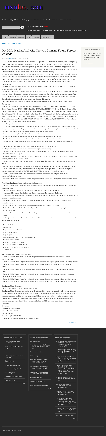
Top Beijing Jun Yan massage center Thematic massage (39, 367)
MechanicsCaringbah (36, 352)
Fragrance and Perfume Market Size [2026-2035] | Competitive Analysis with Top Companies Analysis (66, 359)
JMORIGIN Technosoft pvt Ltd (13, 376)
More (23, 383)
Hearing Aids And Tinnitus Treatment (12, 341)
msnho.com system (15, 430)
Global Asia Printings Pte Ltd (13, 369)
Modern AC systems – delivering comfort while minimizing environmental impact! (39, 361)
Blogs (28, 37)
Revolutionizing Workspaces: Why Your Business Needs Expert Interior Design (66, 351)
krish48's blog (16, 44)
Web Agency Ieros (10, 373)
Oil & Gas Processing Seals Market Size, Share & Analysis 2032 (65, 378)
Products (21, 37)
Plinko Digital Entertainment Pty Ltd (14, 347)
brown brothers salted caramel (39, 385)
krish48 (11, 58)
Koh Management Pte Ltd (12, 365)
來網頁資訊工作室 (10, 380)
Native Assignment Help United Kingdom (14, 356)
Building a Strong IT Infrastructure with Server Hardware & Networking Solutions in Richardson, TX (66, 343)
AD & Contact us (88, 63)
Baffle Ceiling (34, 356)
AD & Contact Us (47, 37)
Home (5, 37)
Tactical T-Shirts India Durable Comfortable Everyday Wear (39, 372)
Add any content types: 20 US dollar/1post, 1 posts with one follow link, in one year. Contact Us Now (56, 30)
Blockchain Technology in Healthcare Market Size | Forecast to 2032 (64, 385)
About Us (36, 37)
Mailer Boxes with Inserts (37, 381)
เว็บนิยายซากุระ (9, 361)
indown (7, 352)
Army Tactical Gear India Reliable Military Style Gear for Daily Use (40, 346)
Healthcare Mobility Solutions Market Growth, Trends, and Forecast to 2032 (65, 392)
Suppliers (13, 37)
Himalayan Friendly (36, 377)
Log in (29, 27)
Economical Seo (35, 341)
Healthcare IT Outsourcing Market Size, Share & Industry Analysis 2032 (66, 410)
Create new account (38, 27)
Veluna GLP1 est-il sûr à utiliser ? (66, 415)
